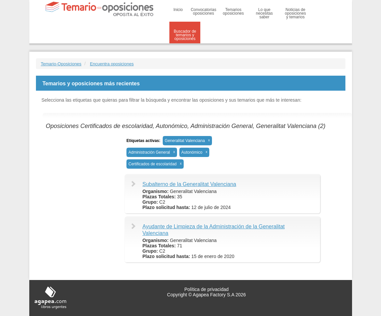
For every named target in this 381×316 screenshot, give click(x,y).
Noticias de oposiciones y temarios (295, 13)
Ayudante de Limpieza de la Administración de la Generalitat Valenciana (213, 230)
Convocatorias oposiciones (203, 11)
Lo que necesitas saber (264, 13)
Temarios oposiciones (233, 11)
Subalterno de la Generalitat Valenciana (189, 184)
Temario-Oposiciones (61, 63)
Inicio (178, 9)
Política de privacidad (206, 289)
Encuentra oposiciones (112, 63)
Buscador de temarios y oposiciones (185, 35)
